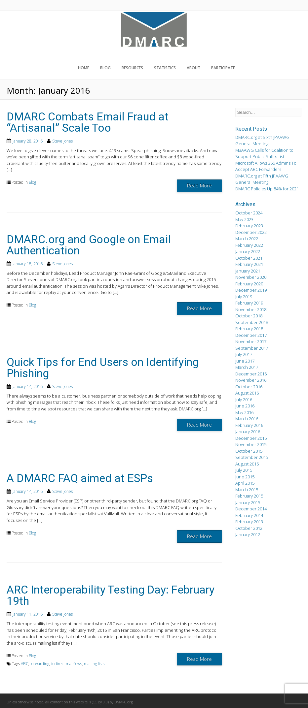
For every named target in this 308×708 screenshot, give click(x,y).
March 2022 (246, 238)
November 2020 (250, 277)
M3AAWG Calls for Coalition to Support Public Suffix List (264, 153)
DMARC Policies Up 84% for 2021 (267, 189)
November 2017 (250, 341)
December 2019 (251, 290)
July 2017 (243, 354)
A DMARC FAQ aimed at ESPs (80, 478)
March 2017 (246, 367)
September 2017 (251, 348)
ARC (24, 663)
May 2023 (244, 219)
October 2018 (248, 316)
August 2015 (247, 464)
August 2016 (247, 393)
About (193, 68)
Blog (105, 68)
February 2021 (249, 264)
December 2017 (251, 335)
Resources (132, 68)
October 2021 (248, 258)
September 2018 (251, 322)
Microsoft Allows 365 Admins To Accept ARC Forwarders (265, 166)
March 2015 (246, 490)
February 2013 (249, 522)
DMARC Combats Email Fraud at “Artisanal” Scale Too (88, 122)
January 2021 (247, 271)
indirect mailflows (66, 663)
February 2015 (249, 496)
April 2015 (244, 483)
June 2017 (244, 361)
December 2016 (251, 374)
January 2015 (247, 502)
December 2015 (251, 438)
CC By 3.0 (100, 701)
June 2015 (244, 477)
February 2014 (249, 515)
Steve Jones (62, 141)
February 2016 (249, 425)
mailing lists (94, 663)
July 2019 (243, 297)
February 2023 (249, 226)
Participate (223, 68)
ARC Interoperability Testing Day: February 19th (110, 595)
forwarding (39, 663)
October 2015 (248, 451)
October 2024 (248, 213)
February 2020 (249, 284)
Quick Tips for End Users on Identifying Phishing (103, 367)
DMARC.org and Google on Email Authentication (89, 245)
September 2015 (251, 457)
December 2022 (251, 232)
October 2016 (248, 387)
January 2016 (247, 431)
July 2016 (243, 399)
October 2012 (248, 528)
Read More (199, 185)
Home (83, 68)
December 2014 (251, 509)
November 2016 (250, 380)
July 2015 (243, 470)
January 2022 (247, 251)
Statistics (165, 68)
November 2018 (250, 309)
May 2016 (244, 412)
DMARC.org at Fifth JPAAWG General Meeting (261, 179)
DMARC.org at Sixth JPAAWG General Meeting (262, 140)
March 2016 (246, 419)
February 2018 (249, 329)
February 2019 (249, 303)
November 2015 (250, 444)
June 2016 (244, 406)
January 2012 (247, 534)
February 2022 (249, 245)
